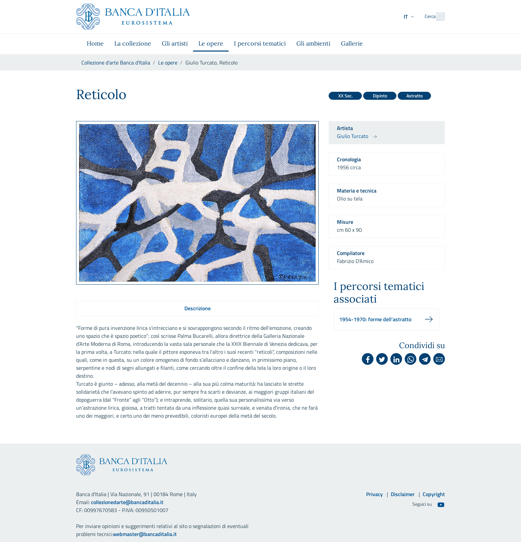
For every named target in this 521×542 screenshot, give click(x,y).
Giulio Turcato (352, 136)
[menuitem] (95, 44)
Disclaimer (403, 494)
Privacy (374, 494)
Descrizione (197, 308)
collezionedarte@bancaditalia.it (127, 502)
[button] (397, 17)
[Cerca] (437, 17)
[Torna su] (500, 521)
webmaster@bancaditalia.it (145, 534)
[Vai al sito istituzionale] (133, 16)
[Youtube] (441, 504)
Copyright (434, 494)
